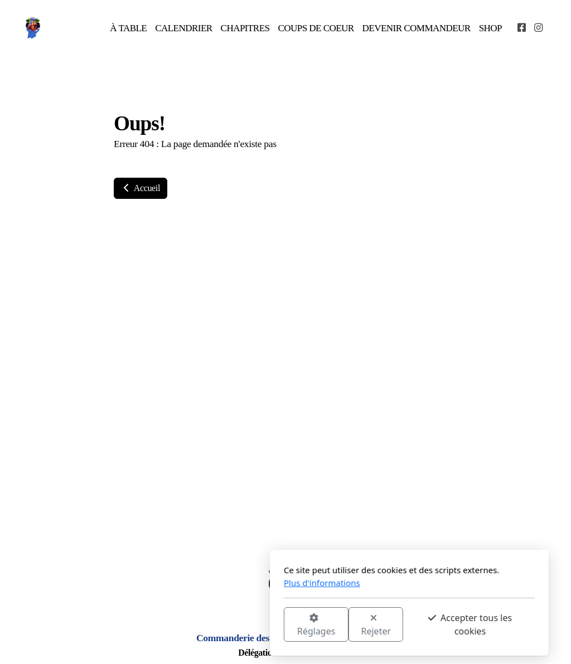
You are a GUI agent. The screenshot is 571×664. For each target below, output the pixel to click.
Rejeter (253, 625)
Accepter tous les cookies (346, 624)
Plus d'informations (198, 582)
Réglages (192, 625)
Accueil (140, 188)
